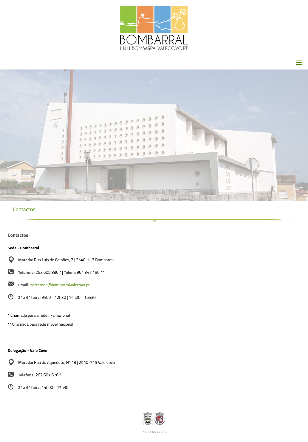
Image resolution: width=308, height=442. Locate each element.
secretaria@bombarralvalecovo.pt (60, 285)
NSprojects (159, 432)
